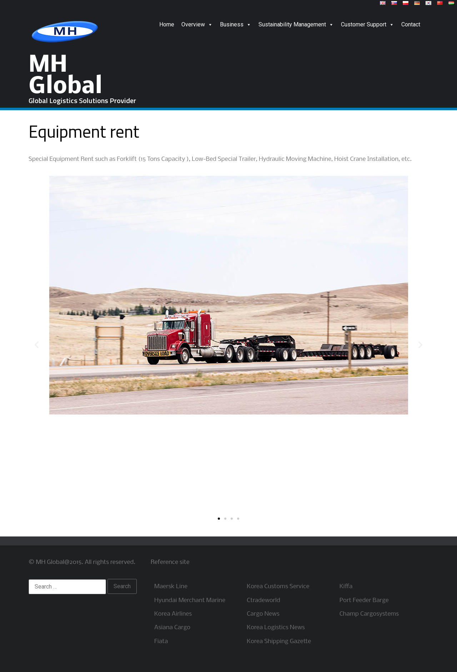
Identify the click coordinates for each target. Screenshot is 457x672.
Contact (410, 24)
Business (235, 24)
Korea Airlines (173, 614)
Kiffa (346, 586)
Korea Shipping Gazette (279, 641)
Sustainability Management (296, 24)
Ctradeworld (263, 600)
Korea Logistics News (276, 627)
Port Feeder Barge (364, 600)
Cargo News (263, 614)
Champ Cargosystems (369, 614)
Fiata (161, 641)
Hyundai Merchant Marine (189, 600)
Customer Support (367, 24)
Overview (197, 24)
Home (166, 24)
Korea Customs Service (278, 586)
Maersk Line (170, 586)
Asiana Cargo (172, 627)
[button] (219, 519)
